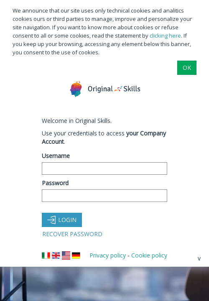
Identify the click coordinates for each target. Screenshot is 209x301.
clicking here (165, 35)
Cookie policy (149, 255)
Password (55, 183)
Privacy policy (107, 255)
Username (56, 156)
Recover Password (72, 234)
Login (61, 220)
